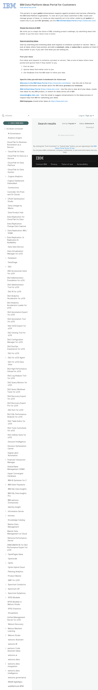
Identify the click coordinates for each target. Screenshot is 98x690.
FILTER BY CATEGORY (13, 129)
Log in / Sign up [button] (86, 115)
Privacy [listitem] (54, 164)
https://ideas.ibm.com (86, 21)
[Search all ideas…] (16, 115)
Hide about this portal (28, 7)
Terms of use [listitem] (67, 164)
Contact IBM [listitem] (41, 164)
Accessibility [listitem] (82, 164)
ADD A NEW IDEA (15, 123)
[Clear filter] (29, 115)
